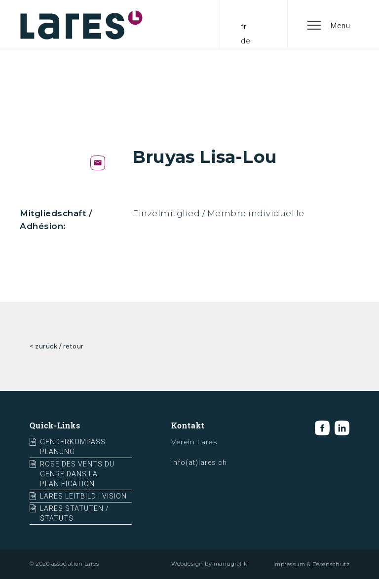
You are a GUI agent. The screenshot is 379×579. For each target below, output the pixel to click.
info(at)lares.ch (199, 462)
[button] (329, 24)
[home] (81, 24)
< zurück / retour (57, 346)
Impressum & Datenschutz (311, 564)
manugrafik (230, 563)
